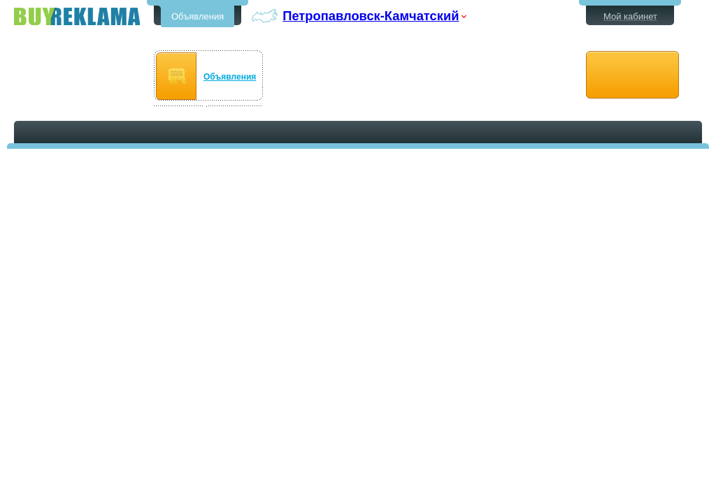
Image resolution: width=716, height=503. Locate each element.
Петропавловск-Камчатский (370, 15)
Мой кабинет (630, 16)
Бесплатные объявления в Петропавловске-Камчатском (77, 16)
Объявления (197, 16)
